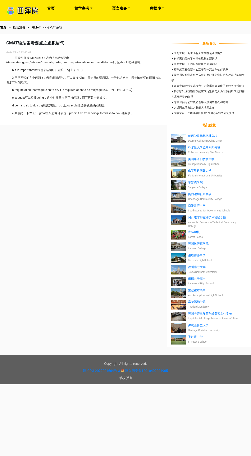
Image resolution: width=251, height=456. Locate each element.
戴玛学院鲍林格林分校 (202, 135)
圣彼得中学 (195, 336)
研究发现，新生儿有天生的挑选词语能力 (198, 53)
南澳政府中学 (197, 205)
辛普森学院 (195, 182)
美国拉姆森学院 (198, 243)
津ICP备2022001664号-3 (101, 371)
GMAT (36, 27)
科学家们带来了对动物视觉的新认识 (195, 58)
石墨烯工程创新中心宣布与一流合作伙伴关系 (201, 69)
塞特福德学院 (197, 301)
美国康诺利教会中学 (201, 159)
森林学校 (194, 232)
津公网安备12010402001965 (146, 371)
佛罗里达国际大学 (199, 170)
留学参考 (81, 8)
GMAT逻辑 (54, 27)
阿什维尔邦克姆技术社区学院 (207, 217)
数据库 (155, 8)
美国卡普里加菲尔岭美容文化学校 (210, 313)
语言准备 (119, 8)
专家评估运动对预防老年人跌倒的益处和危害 (201, 102)
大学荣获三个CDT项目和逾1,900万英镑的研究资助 (204, 113)
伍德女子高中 (197, 278)
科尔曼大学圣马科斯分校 (204, 147)
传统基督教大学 (198, 325)
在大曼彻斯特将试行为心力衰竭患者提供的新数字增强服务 (209, 85)
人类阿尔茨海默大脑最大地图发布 (194, 107)
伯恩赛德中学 (197, 255)
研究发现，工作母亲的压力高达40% (195, 64)
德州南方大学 (197, 267)
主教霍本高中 (197, 290)
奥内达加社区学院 (199, 194)
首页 (51, 8)
